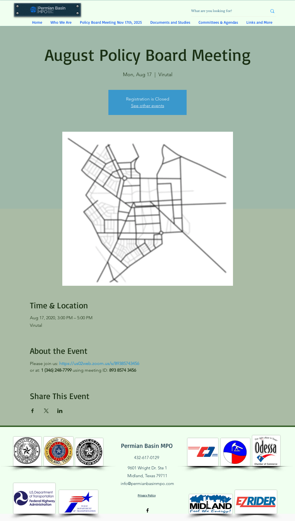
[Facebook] (147, 510)
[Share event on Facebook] (32, 411)
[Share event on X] (46, 411)
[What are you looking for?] (225, 11)
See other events (147, 105)
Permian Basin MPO (147, 445)
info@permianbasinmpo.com (147, 483)
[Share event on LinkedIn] (60, 411)
